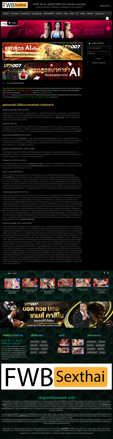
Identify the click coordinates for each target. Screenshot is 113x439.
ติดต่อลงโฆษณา (91, 342)
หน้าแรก (6, 13)
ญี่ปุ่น (65, 13)
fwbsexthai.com (89, 433)
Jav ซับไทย (44, 349)
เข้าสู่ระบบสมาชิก (105, 6)
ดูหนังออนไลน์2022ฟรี (27, 219)
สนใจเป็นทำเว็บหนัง (92, 352)
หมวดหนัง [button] (25, 13)
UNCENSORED (49, 13)
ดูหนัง (78, 131)
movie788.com (9, 177)
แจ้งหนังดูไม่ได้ (91, 349)
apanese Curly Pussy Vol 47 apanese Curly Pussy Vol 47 (29, 289)
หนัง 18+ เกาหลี (34, 342)
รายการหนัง (14, 13)
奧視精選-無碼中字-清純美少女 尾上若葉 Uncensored (65, 289)
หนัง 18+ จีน (34, 345)
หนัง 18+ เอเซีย (34, 349)
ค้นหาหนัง (102, 352)
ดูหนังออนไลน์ (59, 117)
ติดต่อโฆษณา (99, 13)
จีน (77, 13)
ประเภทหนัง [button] (36, 13)
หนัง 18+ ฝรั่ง (43, 352)
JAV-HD (59, 13)
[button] (104, 273)
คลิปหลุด (90, 13)
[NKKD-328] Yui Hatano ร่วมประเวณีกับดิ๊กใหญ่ (12, 291)
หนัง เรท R (33, 352)
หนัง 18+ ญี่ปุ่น (43, 345)
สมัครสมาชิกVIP (100, 345)
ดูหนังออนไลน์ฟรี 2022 (38, 166)
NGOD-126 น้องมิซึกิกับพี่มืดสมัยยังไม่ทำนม (48, 291)
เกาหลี (72, 13)
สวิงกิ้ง (82, 13)
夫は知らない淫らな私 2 (83, 289)
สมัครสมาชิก (102, 63)
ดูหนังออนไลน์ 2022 (36, 163)
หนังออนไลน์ (22, 138)
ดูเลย (12, 23)
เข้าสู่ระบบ (98, 59)
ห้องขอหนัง (90, 345)
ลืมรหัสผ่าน (95, 63)
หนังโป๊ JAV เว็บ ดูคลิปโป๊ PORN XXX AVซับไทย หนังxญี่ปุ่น (48, 433)
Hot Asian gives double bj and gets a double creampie (101, 290)
